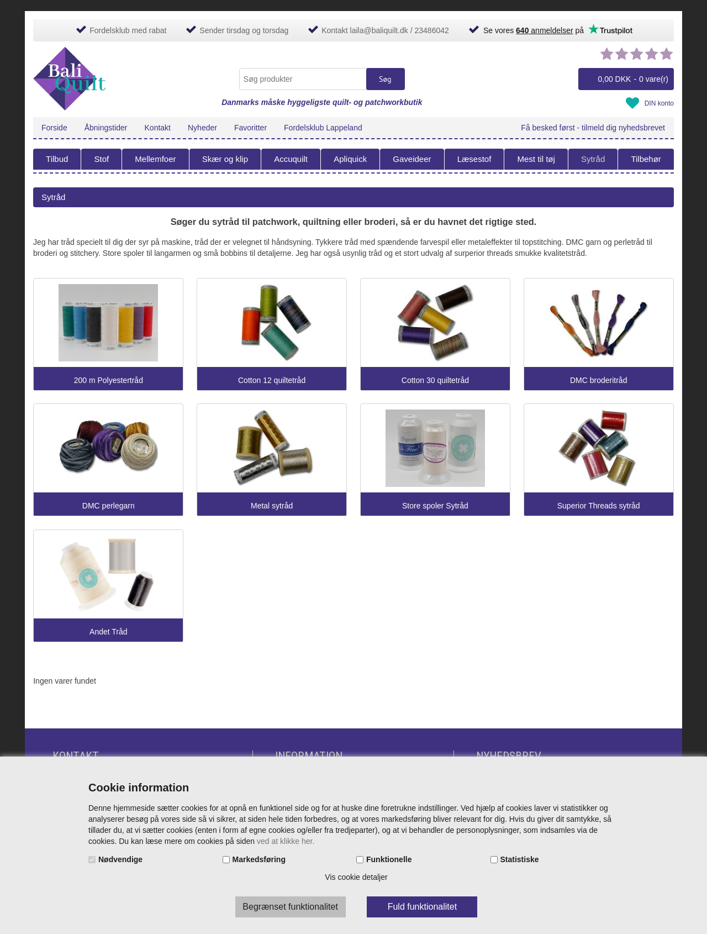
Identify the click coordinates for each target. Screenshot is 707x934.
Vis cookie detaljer (356, 877)
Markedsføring (259, 859)
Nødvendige (120, 859)
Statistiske (519, 859)
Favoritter (250, 127)
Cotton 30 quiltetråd (435, 380)
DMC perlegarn (108, 506)
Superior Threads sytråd (598, 506)
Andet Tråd (108, 632)
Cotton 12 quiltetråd (271, 380)
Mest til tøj (536, 159)
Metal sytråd (272, 506)
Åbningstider (106, 127)
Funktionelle (388, 859)
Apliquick (350, 159)
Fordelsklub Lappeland (323, 127)
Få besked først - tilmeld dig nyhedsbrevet (593, 127)
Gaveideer (412, 159)
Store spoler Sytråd (435, 506)
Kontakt (158, 127)
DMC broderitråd (598, 380)
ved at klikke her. (285, 841)
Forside (54, 127)
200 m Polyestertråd (108, 380)
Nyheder (202, 127)
